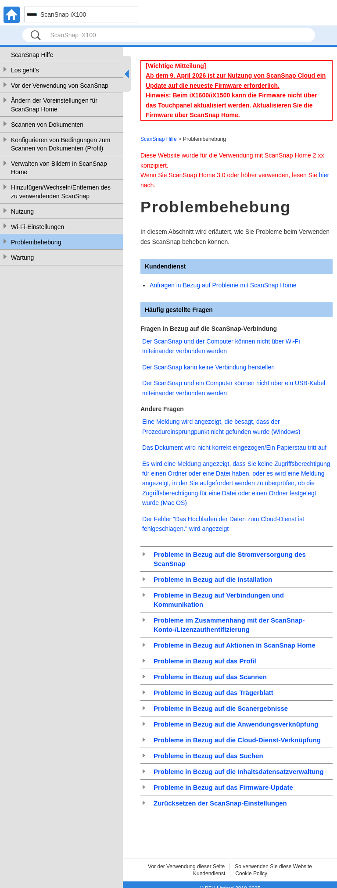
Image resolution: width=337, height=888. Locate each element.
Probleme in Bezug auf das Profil (205, 661)
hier (324, 175)
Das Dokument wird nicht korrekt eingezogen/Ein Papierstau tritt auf (234, 447)
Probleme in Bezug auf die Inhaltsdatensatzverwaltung (239, 771)
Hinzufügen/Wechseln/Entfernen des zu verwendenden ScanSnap (61, 192)
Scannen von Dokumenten (47, 124)
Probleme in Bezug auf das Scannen (210, 676)
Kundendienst (209, 873)
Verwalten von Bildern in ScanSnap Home (59, 168)
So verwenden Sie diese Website (273, 866)
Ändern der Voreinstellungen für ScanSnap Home (54, 105)
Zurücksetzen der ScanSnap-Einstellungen (220, 803)
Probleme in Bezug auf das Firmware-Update (223, 787)
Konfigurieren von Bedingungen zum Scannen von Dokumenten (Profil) (61, 144)
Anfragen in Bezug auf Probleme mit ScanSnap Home (223, 285)
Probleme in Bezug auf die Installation (213, 579)
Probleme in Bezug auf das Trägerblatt (213, 692)
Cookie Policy (251, 873)
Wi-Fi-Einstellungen (37, 226)
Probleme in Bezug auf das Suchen (208, 755)
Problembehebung (36, 242)
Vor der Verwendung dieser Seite (186, 866)
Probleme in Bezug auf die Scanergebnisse (221, 708)
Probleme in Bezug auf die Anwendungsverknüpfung (236, 724)
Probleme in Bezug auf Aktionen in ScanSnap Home (234, 645)
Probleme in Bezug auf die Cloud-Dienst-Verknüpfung (237, 740)
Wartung (22, 257)
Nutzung (22, 211)
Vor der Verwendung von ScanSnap (59, 85)
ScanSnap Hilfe (32, 54)
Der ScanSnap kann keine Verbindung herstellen (208, 367)
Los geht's (25, 70)
